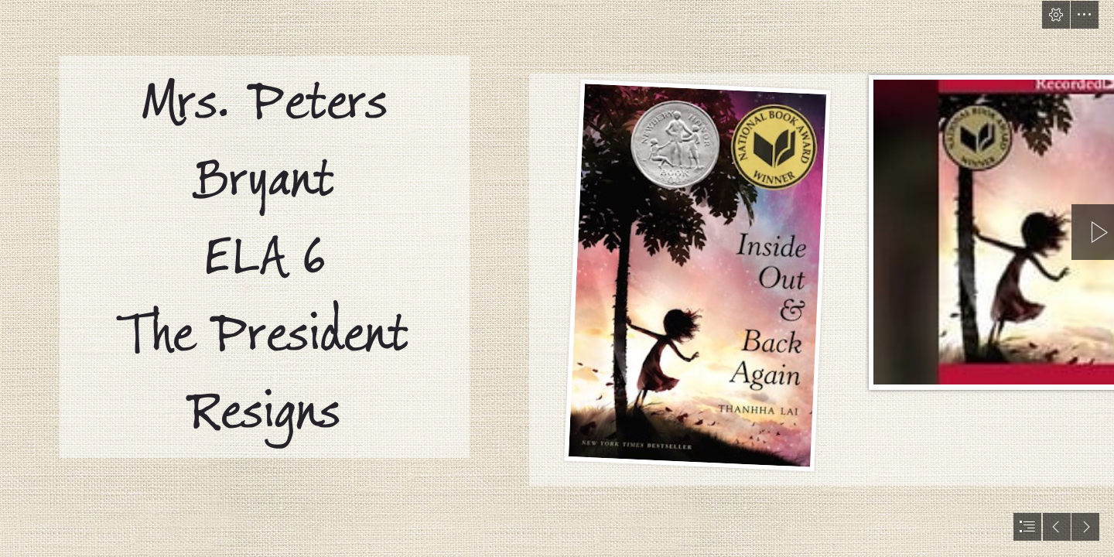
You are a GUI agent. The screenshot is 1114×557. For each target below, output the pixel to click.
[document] (557, 278)
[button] (1056, 15)
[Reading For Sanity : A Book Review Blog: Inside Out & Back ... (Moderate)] (697, 272)
